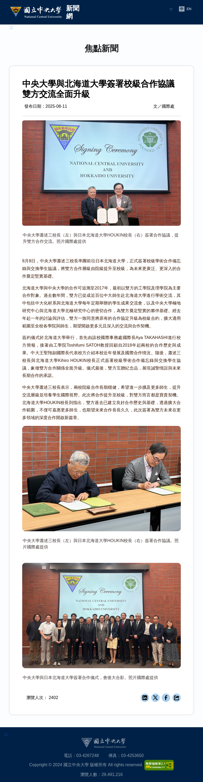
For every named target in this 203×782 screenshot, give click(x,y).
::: (171, 9)
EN (189, 9)
